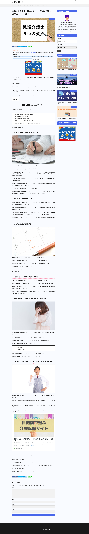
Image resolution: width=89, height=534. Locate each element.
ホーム (38, 527)
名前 (13, 499)
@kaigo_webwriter (24, 83)
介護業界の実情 (74, 58)
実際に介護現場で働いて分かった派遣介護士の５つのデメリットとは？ (36, 5)
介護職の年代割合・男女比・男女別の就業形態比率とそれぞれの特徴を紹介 (67, 70)
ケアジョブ (33, 52)
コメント (14, 487)
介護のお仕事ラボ (17, 2)
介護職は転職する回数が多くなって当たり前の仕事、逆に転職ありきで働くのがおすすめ (67, 87)
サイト (13, 509)
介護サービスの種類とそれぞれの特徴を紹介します (67, 120)
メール (13, 504)
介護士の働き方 (19, 5)
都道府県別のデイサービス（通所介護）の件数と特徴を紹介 (67, 103)
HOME (14, 5)
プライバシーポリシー (47, 527)
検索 (59, 50)
